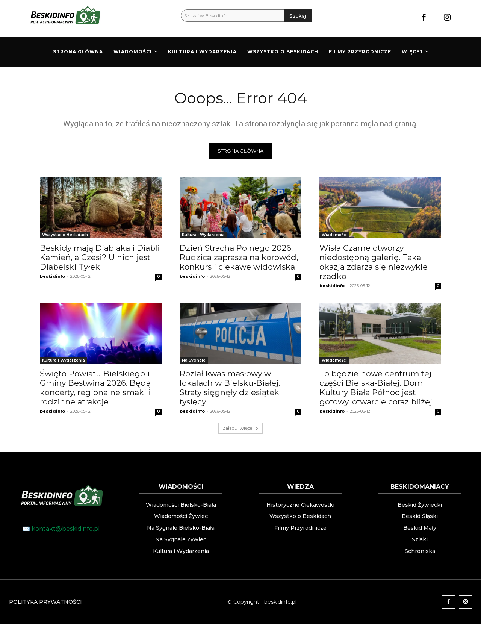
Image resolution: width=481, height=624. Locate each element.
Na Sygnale (194, 360)
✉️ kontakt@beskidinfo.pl (61, 528)
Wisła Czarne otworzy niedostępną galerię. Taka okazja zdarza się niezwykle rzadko (373, 262)
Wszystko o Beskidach (65, 234)
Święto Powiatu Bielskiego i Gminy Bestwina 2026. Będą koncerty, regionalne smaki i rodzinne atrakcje (95, 387)
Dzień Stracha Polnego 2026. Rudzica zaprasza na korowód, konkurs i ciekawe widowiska (239, 257)
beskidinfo (52, 276)
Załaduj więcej (240, 428)
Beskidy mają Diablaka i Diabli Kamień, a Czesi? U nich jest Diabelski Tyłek (100, 257)
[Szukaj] (298, 15)
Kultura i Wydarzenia (203, 234)
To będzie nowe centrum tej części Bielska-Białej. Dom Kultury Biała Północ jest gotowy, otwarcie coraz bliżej (375, 387)
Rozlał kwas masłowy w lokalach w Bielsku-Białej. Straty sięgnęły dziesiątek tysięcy (230, 387)
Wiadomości (334, 234)
